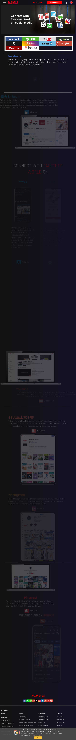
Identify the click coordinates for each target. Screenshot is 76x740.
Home (3, 714)
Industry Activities (24, 720)
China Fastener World (7, 724)
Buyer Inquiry (60, 723)
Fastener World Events (26, 726)
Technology (22, 717)
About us (59, 726)
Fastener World (5, 721)
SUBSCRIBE (54, 2)
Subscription (60, 720)
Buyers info (41, 723)
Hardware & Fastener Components (7, 727)
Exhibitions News (43, 717)
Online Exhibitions (43, 726)
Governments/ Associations (27, 723)
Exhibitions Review (43, 720)
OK (58, 734)
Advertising (60, 717)
